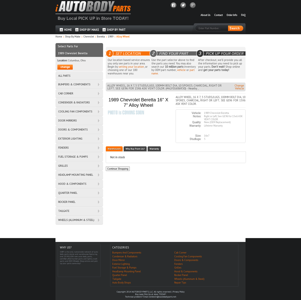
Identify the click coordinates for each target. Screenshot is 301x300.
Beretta (101, 36)
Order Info (232, 15)
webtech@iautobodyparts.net (162, 296)
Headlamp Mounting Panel (126, 271)
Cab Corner (180, 252)
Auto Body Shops (121, 282)
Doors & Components (186, 260)
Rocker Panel (181, 275)
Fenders (178, 264)
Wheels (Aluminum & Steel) (189, 279)
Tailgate (116, 279)
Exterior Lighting (121, 264)
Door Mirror (118, 260)
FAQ (243, 15)
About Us (205, 15)
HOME (68, 30)
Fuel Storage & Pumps (124, 267)
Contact (218, 15)
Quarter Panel (119, 275)
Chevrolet (88, 36)
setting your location (131, 66)
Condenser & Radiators (124, 256)
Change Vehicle (239, 87)
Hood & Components (186, 271)
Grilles (177, 267)
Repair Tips (180, 282)
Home (58, 36)
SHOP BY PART (116, 30)
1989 (111, 36)
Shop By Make (72, 36)
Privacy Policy (178, 291)
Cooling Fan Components (188, 256)
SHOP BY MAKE (89, 30)
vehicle (181, 70)
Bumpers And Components (126, 252)
